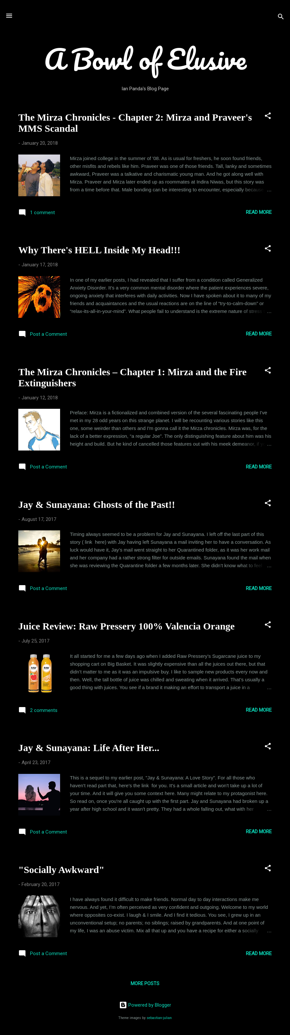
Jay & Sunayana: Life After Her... (88, 747)
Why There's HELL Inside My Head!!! (99, 249)
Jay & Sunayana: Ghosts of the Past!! (96, 504)
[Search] (281, 18)
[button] (268, 117)
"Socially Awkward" (61, 869)
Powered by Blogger (145, 1005)
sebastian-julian (159, 1018)
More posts (145, 983)
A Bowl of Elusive (145, 58)
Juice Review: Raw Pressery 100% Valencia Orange (126, 626)
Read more (259, 212)
